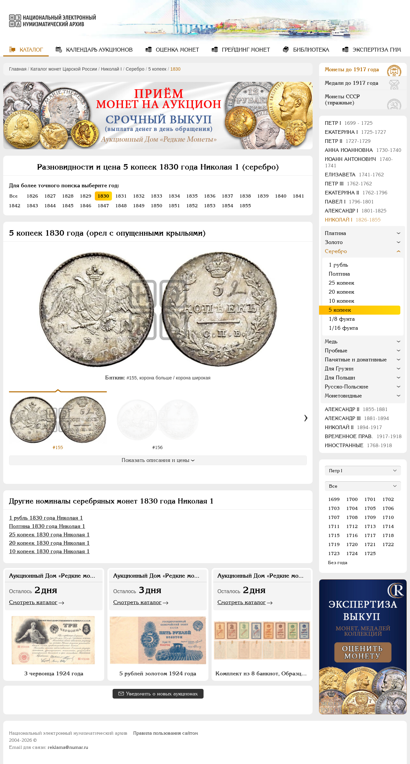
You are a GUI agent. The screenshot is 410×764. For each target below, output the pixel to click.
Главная (17, 69)
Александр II (356, 409)
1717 (370, 535)
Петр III (348, 183)
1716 (352, 535)
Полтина (339, 274)
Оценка (176, 50)
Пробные (336, 351)
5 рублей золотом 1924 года (157, 673)
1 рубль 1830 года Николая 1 (46, 518)
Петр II (348, 141)
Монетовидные (343, 396)
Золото (334, 242)
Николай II (353, 427)
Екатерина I (355, 132)
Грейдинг (245, 50)
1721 (370, 544)
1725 (370, 553)
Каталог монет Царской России (63, 69)
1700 (352, 499)
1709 (370, 517)
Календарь (99, 50)
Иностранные (358, 445)
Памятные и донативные (356, 360)
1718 (388, 535)
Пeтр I (349, 123)
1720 (352, 544)
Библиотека (310, 50)
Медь (331, 341)
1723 (334, 553)
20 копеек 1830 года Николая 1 (49, 543)
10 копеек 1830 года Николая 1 (49, 551)
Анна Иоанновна (363, 150)
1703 (334, 508)
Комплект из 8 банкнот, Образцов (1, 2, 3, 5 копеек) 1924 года (262, 673)
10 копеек (341, 301)
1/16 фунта (343, 328)
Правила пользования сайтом (165, 733)
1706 (388, 508)
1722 (388, 544)
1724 (352, 553)
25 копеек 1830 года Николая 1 (49, 535)
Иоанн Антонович (359, 162)
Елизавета (354, 174)
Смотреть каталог (33, 602)
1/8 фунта (342, 319)
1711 (334, 526)
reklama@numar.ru (68, 747)
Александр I (355, 210)
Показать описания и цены (158, 460)
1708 (352, 517)
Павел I (349, 201)
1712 (352, 526)
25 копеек (341, 283)
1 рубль (338, 265)
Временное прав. (363, 436)
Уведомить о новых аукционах (162, 693)
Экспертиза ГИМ (376, 50)
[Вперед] (306, 418)
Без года (337, 562)
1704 (352, 508)
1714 (388, 526)
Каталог (30, 50)
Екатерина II (356, 192)
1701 (370, 499)
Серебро (135, 69)
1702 (388, 499)
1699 (334, 499)
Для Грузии (339, 369)
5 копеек (157, 69)
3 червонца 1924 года (53, 673)
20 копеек (341, 292)
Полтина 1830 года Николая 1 (47, 526)
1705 (370, 508)
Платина (335, 233)
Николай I (111, 69)
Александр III (357, 418)
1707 (334, 517)
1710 (388, 517)
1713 (370, 526)
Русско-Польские (346, 387)
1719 (334, 544)
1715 (334, 535)
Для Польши (340, 378)
